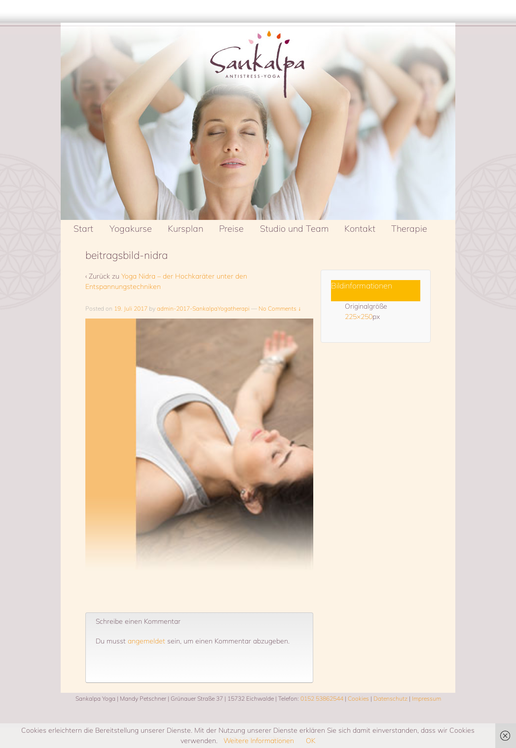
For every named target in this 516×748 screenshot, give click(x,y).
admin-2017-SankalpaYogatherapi (203, 308)
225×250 (358, 316)
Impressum (426, 698)
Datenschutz (390, 698)
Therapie (409, 228)
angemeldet (146, 641)
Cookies (358, 698)
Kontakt (359, 228)
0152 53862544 (321, 698)
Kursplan (185, 228)
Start (83, 228)
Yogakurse (131, 228)
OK (310, 740)
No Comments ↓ (279, 308)
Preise (231, 228)
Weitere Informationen (258, 740)
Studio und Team (294, 228)
